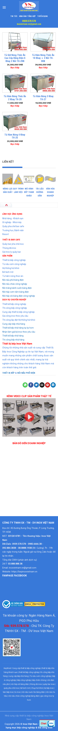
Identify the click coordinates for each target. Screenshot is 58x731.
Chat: (47, 723)
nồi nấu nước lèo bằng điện (33, 692)
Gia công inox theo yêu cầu (15, 316)
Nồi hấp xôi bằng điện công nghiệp (18, 296)
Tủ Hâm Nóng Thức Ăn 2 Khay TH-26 (15, 98)
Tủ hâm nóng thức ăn (12, 276)
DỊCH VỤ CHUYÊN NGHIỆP (14, 299)
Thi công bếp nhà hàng (13, 339)
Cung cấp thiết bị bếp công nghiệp (18, 312)
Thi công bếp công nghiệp (14, 308)
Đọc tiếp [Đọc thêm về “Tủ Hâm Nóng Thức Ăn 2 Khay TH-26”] (15, 106)
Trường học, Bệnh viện (13, 230)
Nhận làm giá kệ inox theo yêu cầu (18, 332)
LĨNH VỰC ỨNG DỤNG (12, 213)
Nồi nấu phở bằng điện (13, 280)
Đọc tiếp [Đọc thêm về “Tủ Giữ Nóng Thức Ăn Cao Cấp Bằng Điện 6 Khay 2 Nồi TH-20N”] (15, 67)
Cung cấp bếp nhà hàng (13, 324)
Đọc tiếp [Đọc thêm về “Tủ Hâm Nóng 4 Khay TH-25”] (15, 144)
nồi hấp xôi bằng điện (20, 684)
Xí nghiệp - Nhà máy (11, 222)
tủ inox (17, 692)
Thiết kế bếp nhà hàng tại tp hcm (18, 328)
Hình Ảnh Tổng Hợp (27, 16)
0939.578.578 (29, 20)
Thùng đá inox (9, 248)
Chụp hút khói (37, 688)
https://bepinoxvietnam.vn (24, 571)
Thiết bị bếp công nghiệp (14, 260)
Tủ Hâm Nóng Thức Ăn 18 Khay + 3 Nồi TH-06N (43, 58)
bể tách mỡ (25, 688)
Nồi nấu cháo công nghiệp (14, 284)
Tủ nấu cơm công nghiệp (14, 264)
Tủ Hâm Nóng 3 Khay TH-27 (43, 98)
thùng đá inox (36, 684)
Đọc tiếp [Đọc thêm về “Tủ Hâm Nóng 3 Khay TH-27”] (43, 106)
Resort (5, 234)
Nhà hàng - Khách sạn (12, 218)
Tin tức (13, 16)
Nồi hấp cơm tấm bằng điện (15, 292)
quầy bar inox (48, 684)
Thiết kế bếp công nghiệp (14, 304)
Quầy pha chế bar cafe (13, 226)
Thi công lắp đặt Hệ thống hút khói (18, 320)
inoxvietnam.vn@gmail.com (29, 23)
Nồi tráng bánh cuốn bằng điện (17, 288)
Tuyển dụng (42, 16)
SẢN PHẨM (7, 255)
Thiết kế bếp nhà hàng (13, 335)
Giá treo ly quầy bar (11, 252)
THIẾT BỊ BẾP (8, 372)
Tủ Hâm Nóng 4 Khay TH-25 (14, 136)
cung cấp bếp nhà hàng (18, 676)
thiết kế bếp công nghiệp (29, 672)
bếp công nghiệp (24, 680)
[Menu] (4, 7)
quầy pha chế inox (11, 688)
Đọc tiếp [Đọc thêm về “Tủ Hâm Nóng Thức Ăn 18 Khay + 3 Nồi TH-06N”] (43, 67)
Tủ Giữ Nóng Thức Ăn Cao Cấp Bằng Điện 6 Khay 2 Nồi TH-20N (14, 58)
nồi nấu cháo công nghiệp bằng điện (24, 696)
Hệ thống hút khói (10, 268)
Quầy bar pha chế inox (13, 244)
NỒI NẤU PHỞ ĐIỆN (26, 372)
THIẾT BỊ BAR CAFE (11, 239)
